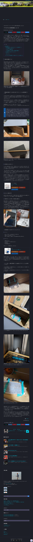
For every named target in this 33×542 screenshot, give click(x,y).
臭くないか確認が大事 (9, 49)
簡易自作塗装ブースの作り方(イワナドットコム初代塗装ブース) (13, 47)
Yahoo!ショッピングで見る (15, 189)
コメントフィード (6, 533)
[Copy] (27, 32)
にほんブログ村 (5, 488)
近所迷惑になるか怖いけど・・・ (10, 48)
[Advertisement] (16, 12)
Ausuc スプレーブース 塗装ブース (16, 249)
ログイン (5, 531)
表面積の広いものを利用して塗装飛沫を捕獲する (12, 50)
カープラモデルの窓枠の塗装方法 (12, 455)
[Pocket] (23, 32)
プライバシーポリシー (6, 526)
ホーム (4, 19)
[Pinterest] (14, 32)
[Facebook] (10, 32)
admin (28, 420)
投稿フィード (5, 532)
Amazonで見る (14, 187)
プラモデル (8, 19)
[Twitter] (6, 32)
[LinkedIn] (19, 32)
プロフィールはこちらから (8, 483)
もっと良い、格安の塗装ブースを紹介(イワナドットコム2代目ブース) (14, 55)
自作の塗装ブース (7, 46)
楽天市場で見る (22, 187)
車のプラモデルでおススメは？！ (12, 450)
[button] (31, 540)
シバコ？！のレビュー (6, 505)
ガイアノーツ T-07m (14, 184)
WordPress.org (5, 534)
